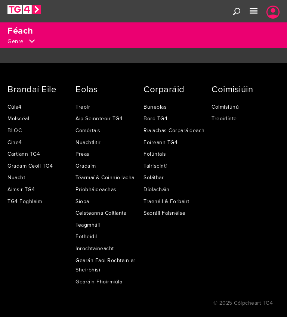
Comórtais (88, 130)
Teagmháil (87, 225)
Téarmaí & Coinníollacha (105, 177)
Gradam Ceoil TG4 (30, 166)
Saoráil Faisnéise (165, 213)
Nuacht (16, 177)
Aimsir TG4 (21, 189)
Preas (82, 154)
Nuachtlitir (88, 142)
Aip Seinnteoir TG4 (99, 118)
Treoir (82, 107)
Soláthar (154, 177)
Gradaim (85, 166)
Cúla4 (14, 107)
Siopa (82, 201)
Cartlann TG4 (23, 154)
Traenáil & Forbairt (166, 201)
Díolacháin (156, 189)
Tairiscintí (155, 166)
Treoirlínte (224, 118)
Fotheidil (86, 236)
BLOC (14, 130)
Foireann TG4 (161, 142)
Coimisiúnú (225, 107)
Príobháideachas (96, 189)
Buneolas (155, 107)
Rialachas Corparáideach (174, 130)
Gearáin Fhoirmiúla (98, 281)
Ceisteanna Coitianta (100, 213)
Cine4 (14, 142)
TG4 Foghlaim (24, 201)
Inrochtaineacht (94, 248)
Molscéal (18, 118)
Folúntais (155, 154)
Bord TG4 (155, 118)
